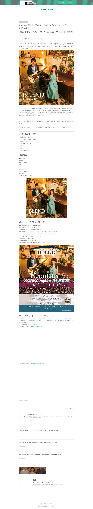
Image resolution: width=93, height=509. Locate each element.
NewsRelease (47, 13)
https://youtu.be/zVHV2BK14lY (37, 363)
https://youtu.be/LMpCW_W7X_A (38, 326)
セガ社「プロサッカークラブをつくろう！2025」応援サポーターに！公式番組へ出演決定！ (39, 430)
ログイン (70, 2)
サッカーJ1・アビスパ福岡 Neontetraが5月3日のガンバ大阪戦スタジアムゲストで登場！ (38, 442)
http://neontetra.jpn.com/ (33, 324)
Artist (54, 13)
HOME (39, 13)
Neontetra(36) (21, 400)
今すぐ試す (62, 2)
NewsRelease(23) (26, 400)
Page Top (46, 498)
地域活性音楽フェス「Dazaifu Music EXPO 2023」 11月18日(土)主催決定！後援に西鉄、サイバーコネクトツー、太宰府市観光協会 (47, 454)
